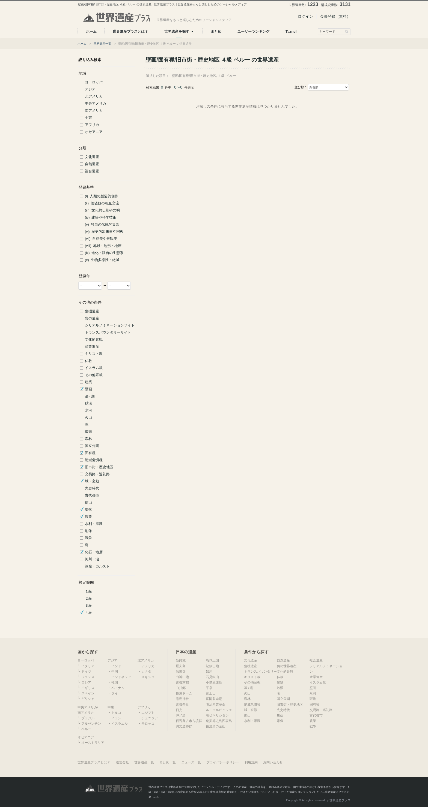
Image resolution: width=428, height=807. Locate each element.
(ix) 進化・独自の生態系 (104, 253)
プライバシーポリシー (222, 762)
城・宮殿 (92, 481)
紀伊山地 (212, 666)
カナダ (146, 671)
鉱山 (88, 502)
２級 (88, 598)
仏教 (88, 361)
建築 (88, 382)
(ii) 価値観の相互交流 (102, 203)
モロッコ (147, 724)
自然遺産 (92, 164)
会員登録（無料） (335, 16)
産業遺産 (92, 347)
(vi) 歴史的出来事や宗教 (104, 232)
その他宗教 (94, 375)
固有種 (90, 453)
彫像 (88, 531)
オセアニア (94, 132)
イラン (116, 718)
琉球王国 (212, 660)
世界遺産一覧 (102, 43)
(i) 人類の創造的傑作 (101, 196)
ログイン (305, 16)
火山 (88, 417)
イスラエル (119, 724)
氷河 (88, 410)
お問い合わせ (273, 762)
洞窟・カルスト (97, 566)
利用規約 (251, 762)
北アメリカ (94, 96)
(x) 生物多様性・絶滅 (102, 260)
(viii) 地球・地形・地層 (103, 246)
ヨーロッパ (94, 82)
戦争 (88, 538)
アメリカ (147, 666)
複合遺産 (92, 171)
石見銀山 (212, 677)
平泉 (209, 688)
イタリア (87, 666)
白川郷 (181, 688)
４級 (88, 613)
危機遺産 (92, 311)
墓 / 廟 (90, 396)
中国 (114, 671)
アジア (90, 89)
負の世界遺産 (286, 666)
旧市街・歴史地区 (99, 467)
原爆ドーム (184, 693)
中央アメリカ (95, 103)
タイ (114, 693)
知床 (209, 671)
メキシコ (147, 677)
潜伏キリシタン (217, 715)
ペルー (86, 729)
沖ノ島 (181, 715)
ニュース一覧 (191, 762)
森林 (88, 439)
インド (116, 666)
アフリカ (92, 125)
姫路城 (181, 660)
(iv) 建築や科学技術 (100, 217)
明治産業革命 (215, 704)
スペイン (87, 693)
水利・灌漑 (94, 524)
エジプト (147, 713)
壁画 (88, 389)
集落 (88, 510)
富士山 (211, 693)
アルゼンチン (91, 724)
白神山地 (182, 677)
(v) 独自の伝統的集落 (102, 224)
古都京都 (182, 682)
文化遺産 (92, 157)
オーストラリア (92, 743)
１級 (88, 591)
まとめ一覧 (167, 762)
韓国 (114, 682)
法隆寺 (181, 671)
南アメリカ (94, 111)
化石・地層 (94, 552)
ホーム (82, 43)
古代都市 (92, 495)
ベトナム (117, 688)
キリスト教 (94, 354)
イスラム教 (94, 368)
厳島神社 (182, 699)
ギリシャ (87, 699)
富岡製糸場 (214, 699)
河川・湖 (92, 559)
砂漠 (88, 403)
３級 (88, 605)
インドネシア (121, 677)
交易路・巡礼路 (97, 474)
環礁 (88, 432)
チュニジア (149, 718)
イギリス (87, 688)
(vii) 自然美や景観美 (101, 239)
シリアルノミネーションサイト (110, 325)
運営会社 (122, 762)
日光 (179, 710)
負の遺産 (92, 318)
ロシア (86, 682)
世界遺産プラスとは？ (94, 762)
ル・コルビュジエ (219, 710)
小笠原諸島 (214, 682)
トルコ (116, 713)
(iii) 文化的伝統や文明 (102, 210)
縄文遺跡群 (184, 726)
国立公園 (92, 446)
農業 (88, 517)
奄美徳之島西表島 (219, 721)
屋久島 (181, 666)
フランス (87, 677)
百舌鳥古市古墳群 (189, 721)
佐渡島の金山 (215, 726)
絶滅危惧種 (94, 460)
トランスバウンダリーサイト (108, 332)
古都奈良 (182, 704)
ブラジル (87, 718)
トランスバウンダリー (260, 671)
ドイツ (86, 671)
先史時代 (92, 488)
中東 (88, 118)
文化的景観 (94, 339)
